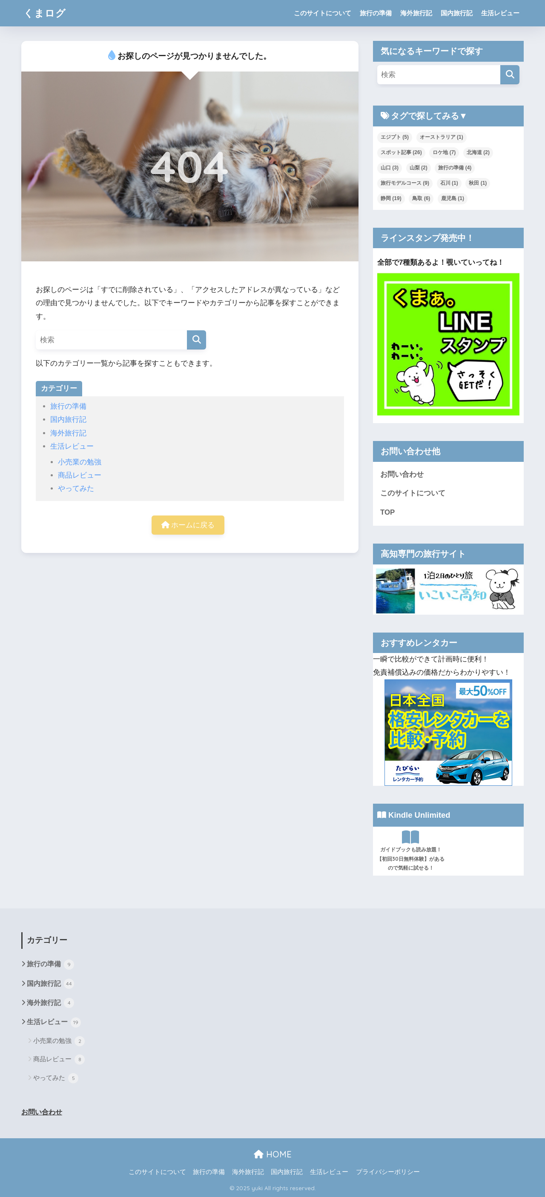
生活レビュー (500, 13)
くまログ (44, 13)
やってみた (76, 488)
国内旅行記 (457, 13)
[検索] (196, 339)
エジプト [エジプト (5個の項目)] (395, 137)
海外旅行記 (416, 13)
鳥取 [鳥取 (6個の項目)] (421, 198)
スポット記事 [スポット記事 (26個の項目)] (401, 152)
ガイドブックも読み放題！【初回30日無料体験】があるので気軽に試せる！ (410, 850)
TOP (387, 512)
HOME (273, 1154)
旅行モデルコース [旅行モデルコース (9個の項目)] (405, 183)
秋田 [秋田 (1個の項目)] (478, 183)
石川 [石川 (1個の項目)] (449, 183)
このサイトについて (322, 13)
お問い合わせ (402, 474)
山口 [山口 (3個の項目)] (390, 168)
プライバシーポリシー (388, 1171)
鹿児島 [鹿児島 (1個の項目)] (452, 198)
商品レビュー (79, 475)
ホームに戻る (188, 525)
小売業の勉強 (79, 462)
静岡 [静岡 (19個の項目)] (391, 198)
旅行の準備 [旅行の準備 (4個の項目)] (454, 168)
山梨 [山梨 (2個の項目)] (418, 168)
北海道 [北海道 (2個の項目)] (478, 152)
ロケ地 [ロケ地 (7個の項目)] (444, 152)
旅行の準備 (376, 13)
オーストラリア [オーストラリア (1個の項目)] (441, 137)
